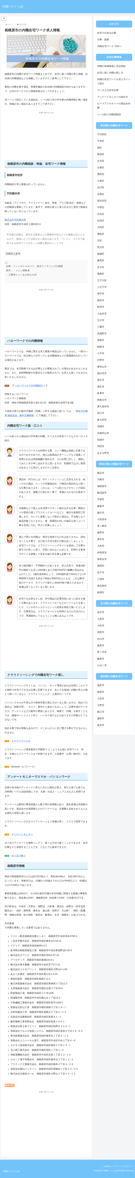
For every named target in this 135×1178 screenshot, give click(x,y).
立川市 (100, 320)
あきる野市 (103, 453)
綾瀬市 (100, 592)
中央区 (100, 141)
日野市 (100, 360)
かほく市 (102, 665)
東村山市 (102, 366)
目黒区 (100, 194)
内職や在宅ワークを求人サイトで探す (113, 81)
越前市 (100, 718)
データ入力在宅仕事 (108, 90)
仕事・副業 (103, 39)
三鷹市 (100, 326)
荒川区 (100, 247)
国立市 (100, 380)
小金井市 (102, 313)
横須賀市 (102, 492)
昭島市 (100, 347)
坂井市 (100, 725)
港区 (99, 147)
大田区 (100, 227)
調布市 (100, 300)
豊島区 (100, 234)
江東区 (100, 181)
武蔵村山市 (103, 433)
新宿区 (100, 154)
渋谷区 (100, 214)
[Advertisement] (46, 137)
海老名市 (102, 559)
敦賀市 (100, 692)
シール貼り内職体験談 (109, 114)
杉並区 (100, 220)
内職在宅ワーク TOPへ (109, 46)
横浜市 (100, 473)
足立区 (100, 267)
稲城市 (100, 439)
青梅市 (100, 340)
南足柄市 (102, 585)
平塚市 (100, 499)
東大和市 (102, 419)
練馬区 (100, 260)
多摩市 (100, 393)
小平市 (100, 353)
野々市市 (102, 652)
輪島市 (100, 658)
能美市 (100, 645)
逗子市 (100, 572)
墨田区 (100, 174)
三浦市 (100, 579)
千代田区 (102, 134)
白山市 (100, 639)
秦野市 (100, 532)
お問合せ (107, 1166)
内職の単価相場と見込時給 (111, 66)
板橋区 (100, 254)
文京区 (100, 161)
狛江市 (100, 413)
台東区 (100, 167)
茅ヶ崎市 (102, 526)
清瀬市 (100, 426)
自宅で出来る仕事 (106, 33)
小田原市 (102, 519)
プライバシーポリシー (123, 1166)
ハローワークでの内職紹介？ (30, 385)
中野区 (100, 207)
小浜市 (100, 698)
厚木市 (100, 539)
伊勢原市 (102, 552)
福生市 (100, 386)
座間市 (100, 565)
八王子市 (102, 287)
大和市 (100, 546)
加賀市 (100, 632)
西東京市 (102, 400)
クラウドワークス (20, 741)
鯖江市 (100, 712)
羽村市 (100, 446)
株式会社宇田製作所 (15, 220)
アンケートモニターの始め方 (112, 97)
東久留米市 (103, 406)
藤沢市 (100, 512)
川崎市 (100, 479)
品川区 (100, 187)
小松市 (100, 625)
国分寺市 (102, 373)
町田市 (100, 307)
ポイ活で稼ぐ (18, 855)
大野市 (100, 705)
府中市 (100, 293)
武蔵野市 (102, 333)
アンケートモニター (22, 834)
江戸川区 (102, 280)
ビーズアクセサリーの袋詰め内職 (113, 105)
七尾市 (100, 619)
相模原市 (102, 486)
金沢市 (100, 612)
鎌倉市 (100, 506)
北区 (99, 240)
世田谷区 (102, 200)
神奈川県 (9, 1085)
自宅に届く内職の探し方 (110, 72)
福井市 (100, 685)
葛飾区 (100, 273)
